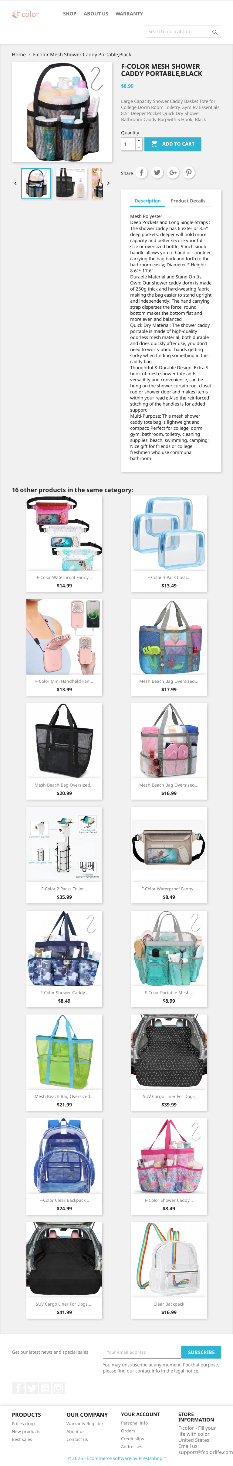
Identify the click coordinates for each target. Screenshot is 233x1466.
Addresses (131, 1446)
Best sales (22, 1439)
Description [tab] (148, 201)
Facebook (18, 1388)
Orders (128, 1431)
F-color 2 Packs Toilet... (64, 889)
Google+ (173, 172)
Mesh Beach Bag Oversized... (168, 681)
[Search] (183, 31)
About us (96, 13)
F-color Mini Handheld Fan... (64, 681)
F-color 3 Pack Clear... (169, 577)
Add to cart (172, 144)
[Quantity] (128, 144)
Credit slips (132, 1438)
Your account (140, 1414)
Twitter (32, 1388)
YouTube (45, 1388)
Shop (69, 13)
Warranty (129, 13)
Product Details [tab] (188, 201)
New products (26, 1431)
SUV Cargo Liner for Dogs (169, 1096)
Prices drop (23, 1423)
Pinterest (189, 172)
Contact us (77, 1439)
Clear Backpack (169, 1304)
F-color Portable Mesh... (169, 992)
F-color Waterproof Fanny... (64, 577)
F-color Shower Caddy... (64, 992)
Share (141, 172)
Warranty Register (84, 1423)
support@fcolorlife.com (205, 1452)
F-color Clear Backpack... (64, 1200)
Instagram (58, 1388)
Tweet (157, 172)
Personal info (134, 1423)
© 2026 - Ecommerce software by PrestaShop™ (116, 1458)
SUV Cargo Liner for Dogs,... (64, 1304)
